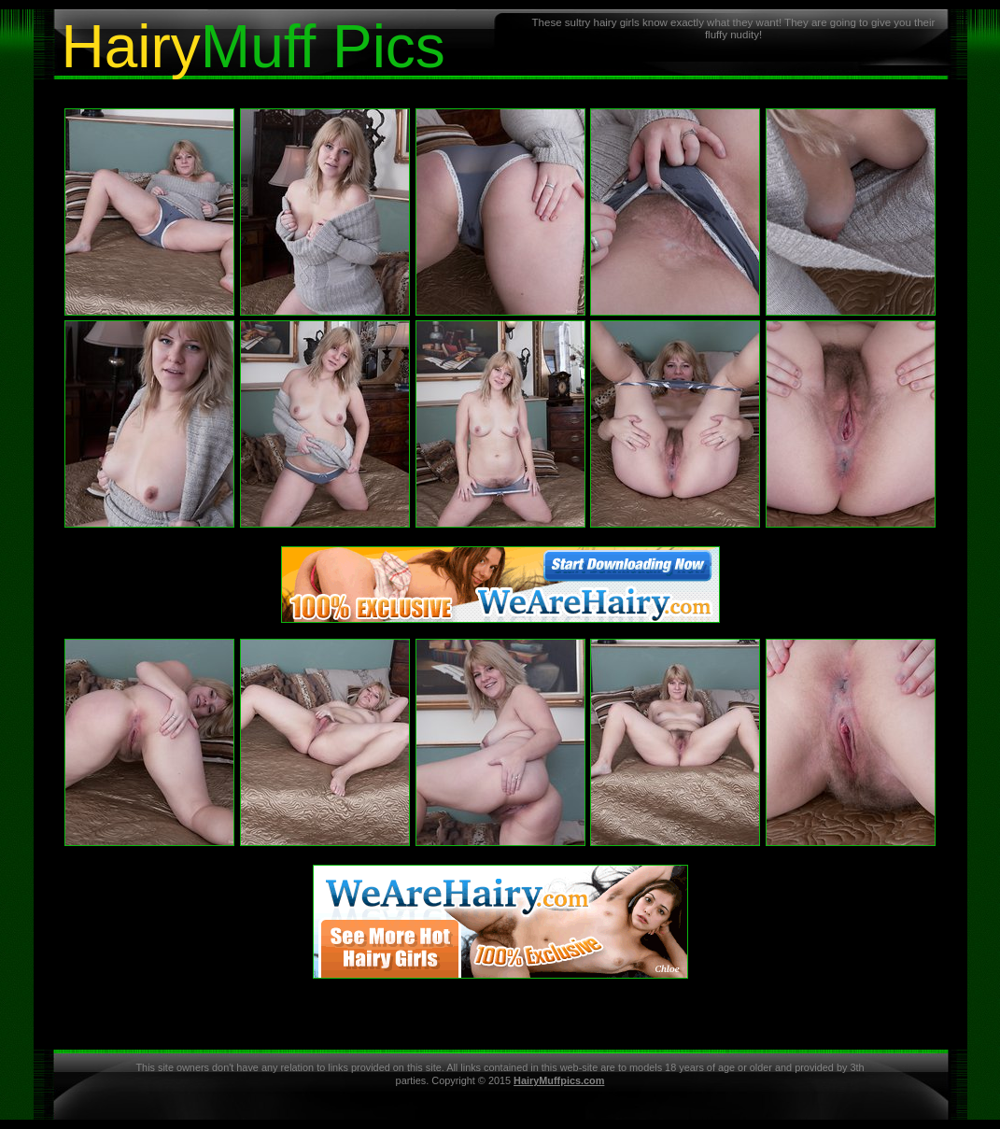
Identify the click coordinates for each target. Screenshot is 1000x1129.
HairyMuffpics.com (559, 1080)
